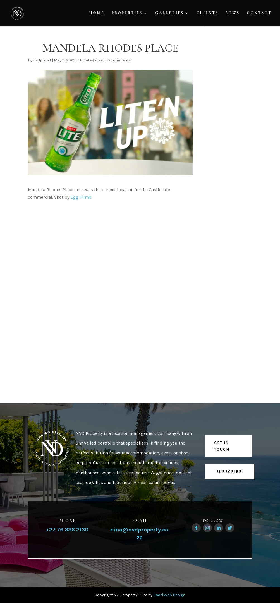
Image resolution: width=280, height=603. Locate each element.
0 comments (119, 60)
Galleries (169, 13)
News (233, 13)
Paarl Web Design (169, 595)
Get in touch (221, 446)
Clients (207, 13)
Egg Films (80, 197)
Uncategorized (91, 60)
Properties (127, 13)
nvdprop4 (42, 60)
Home (96, 13)
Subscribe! (229, 471)
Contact (259, 13)
